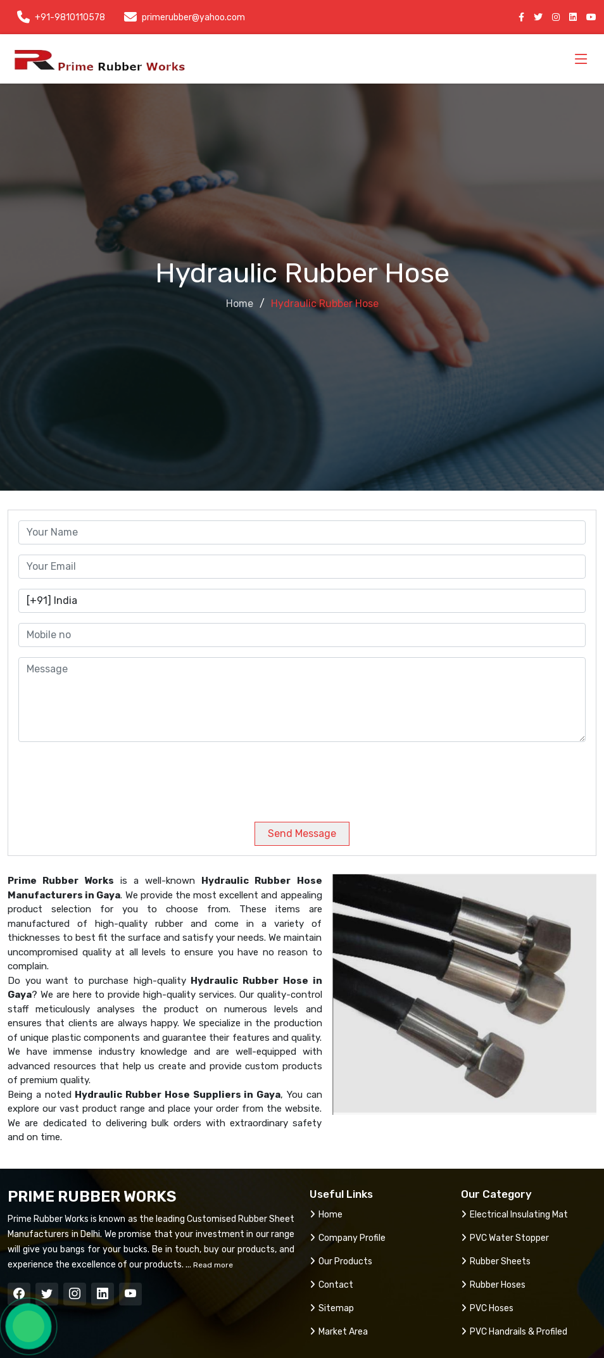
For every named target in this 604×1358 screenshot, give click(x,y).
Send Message (302, 833)
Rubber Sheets (496, 1261)
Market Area (339, 1331)
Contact (331, 1285)
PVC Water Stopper (505, 1238)
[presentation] (104, 777)
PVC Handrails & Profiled (514, 1331)
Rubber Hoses (493, 1285)
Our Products (341, 1261)
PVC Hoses (487, 1308)
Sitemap (332, 1308)
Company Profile (348, 1238)
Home (239, 304)
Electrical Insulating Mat (514, 1214)
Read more (212, 1265)
